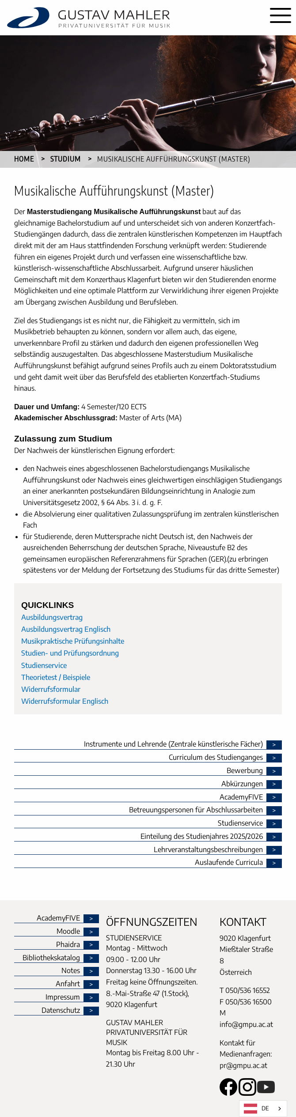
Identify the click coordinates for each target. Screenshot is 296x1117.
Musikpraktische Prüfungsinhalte (72, 641)
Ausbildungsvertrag (52, 617)
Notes (70, 971)
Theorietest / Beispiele (55, 677)
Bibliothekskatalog (51, 958)
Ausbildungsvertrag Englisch (65, 629)
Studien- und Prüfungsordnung (70, 653)
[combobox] (263, 1108)
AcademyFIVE (58, 918)
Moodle (68, 932)
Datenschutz (61, 1011)
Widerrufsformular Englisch (64, 701)
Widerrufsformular (50, 689)
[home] (132, 17)
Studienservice (44, 665)
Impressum (63, 997)
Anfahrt (68, 984)
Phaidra (68, 945)
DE (256, 1108)
